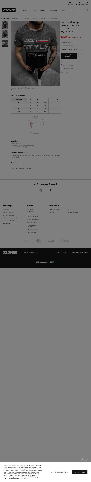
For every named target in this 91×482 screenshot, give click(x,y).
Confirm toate (80, 472)
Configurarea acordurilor (59, 472)
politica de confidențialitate (14, 472)
